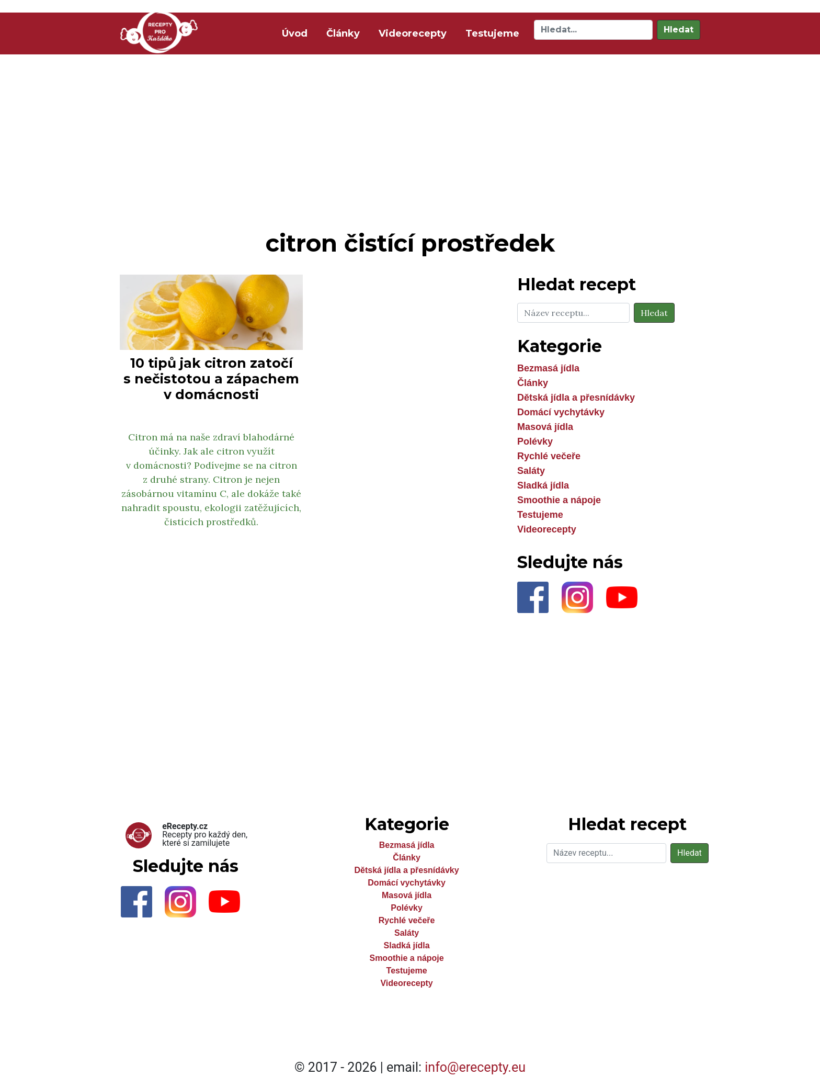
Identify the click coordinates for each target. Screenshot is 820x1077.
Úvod (297, 32)
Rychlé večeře (548, 456)
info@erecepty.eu (475, 1067)
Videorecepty (413, 33)
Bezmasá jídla (548, 368)
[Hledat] (593, 30)
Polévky (535, 441)
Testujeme (492, 33)
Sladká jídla (543, 485)
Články (343, 33)
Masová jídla (545, 427)
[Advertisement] (410, 140)
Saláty (531, 471)
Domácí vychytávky (561, 412)
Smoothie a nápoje (559, 500)
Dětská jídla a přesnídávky (576, 397)
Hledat (678, 30)
